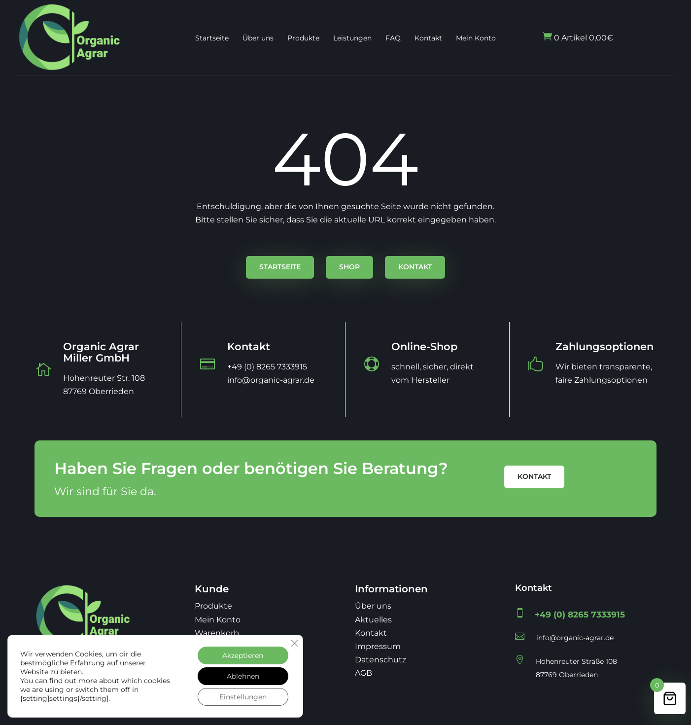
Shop (349, 266)
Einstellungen (243, 696)
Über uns (258, 38)
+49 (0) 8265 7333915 (580, 614)
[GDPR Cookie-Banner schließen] (294, 643)
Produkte (303, 38)
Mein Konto (476, 38)
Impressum (378, 646)
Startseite (212, 38)
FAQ (393, 38)
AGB (363, 673)
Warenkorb (217, 633)
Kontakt (428, 38)
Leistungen (352, 38)
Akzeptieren (242, 655)
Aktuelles (373, 619)
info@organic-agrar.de (575, 637)
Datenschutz (380, 659)
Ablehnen (243, 676)
